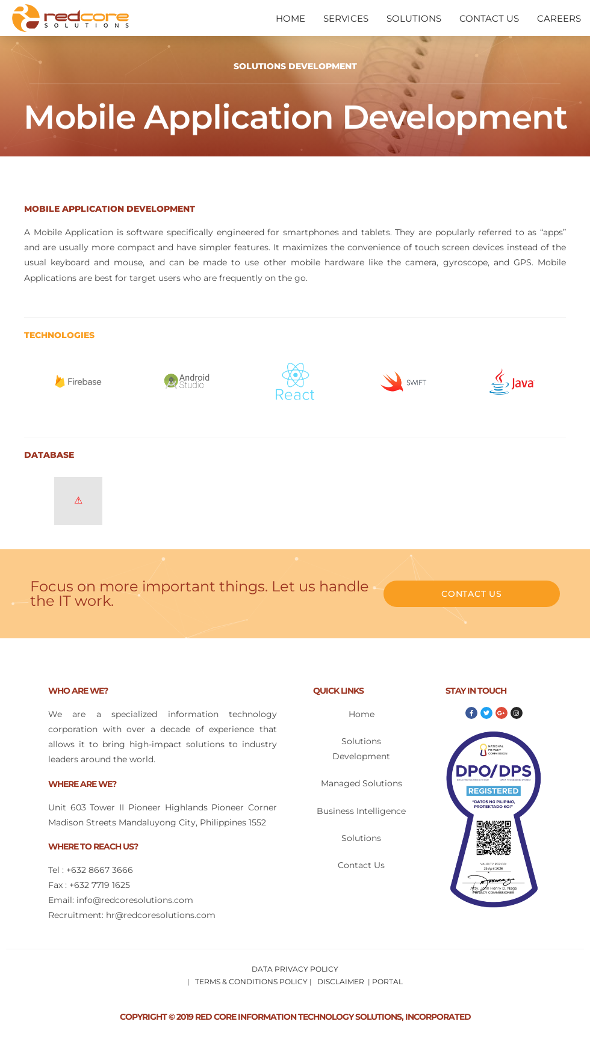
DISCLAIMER (340, 981)
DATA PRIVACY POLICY (295, 968)
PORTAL (387, 981)
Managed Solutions (361, 783)
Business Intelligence (361, 811)
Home (361, 714)
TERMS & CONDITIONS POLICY (251, 981)
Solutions (361, 838)
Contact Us (361, 865)
